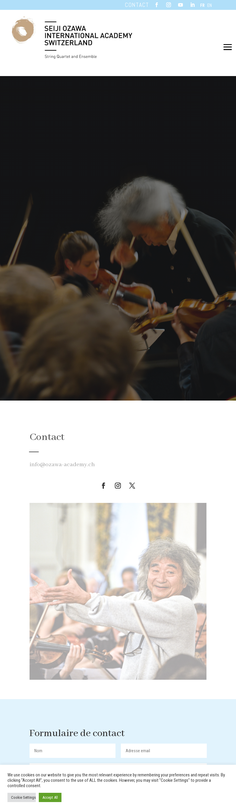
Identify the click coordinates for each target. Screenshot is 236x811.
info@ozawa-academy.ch (62, 464)
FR (202, 5)
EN (209, 5)
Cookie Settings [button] (23, 797)
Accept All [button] (50, 797)
